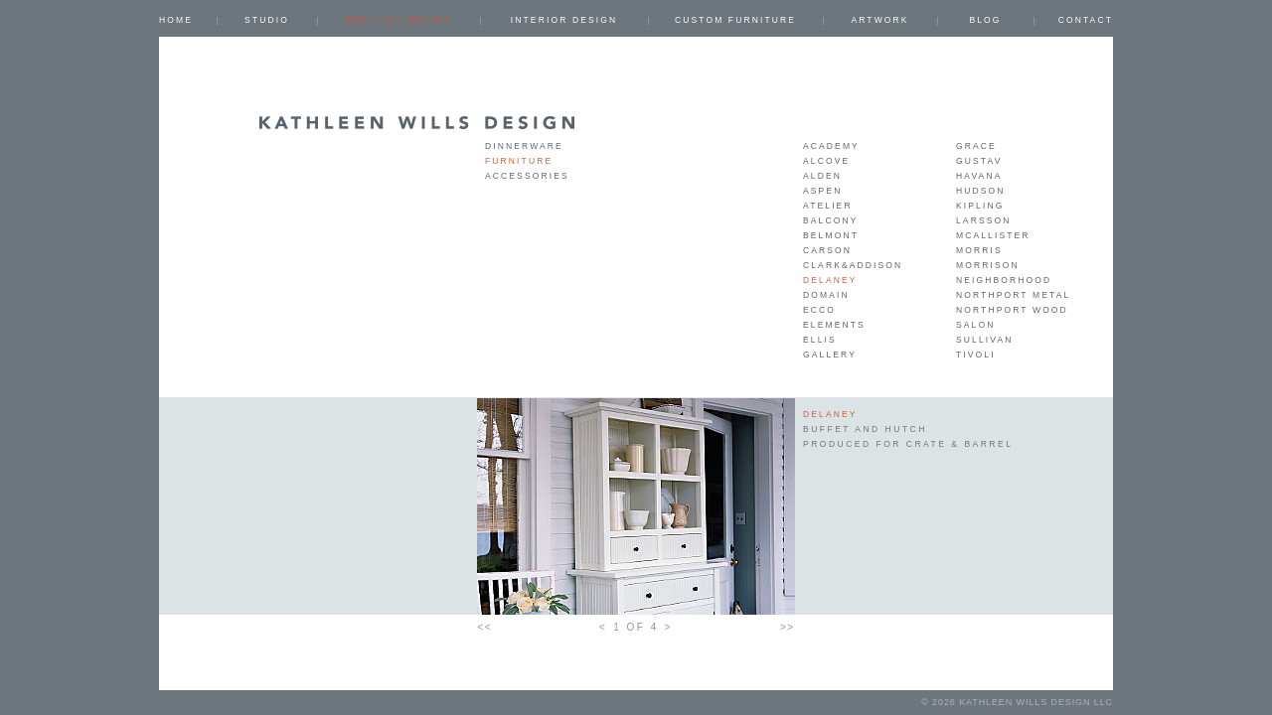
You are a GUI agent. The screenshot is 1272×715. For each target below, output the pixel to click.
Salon (975, 325)
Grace (976, 146)
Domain (826, 295)
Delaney (830, 280)
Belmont (831, 235)
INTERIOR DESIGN (564, 20)
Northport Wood (1012, 310)
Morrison (988, 265)
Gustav (979, 161)
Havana (979, 176)
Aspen (822, 191)
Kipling (980, 206)
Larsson (984, 220)
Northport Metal (1013, 295)
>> (787, 627)
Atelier (828, 206)
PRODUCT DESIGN (399, 20)
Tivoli (976, 354)
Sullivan (984, 340)
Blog (985, 20)
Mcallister (993, 235)
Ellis (820, 340)
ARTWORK (879, 20)
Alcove (826, 161)
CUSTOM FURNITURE (735, 20)
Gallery (830, 354)
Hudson (981, 191)
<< (484, 627)
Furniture (519, 161)
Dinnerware (524, 146)
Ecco (819, 310)
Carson (827, 250)
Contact (1085, 20)
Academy (831, 146)
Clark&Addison (852, 265)
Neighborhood (1003, 280)
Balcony (831, 220)
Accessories (527, 176)
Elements (834, 325)
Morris (979, 250)
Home (176, 20)
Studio (266, 20)
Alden (822, 176)
